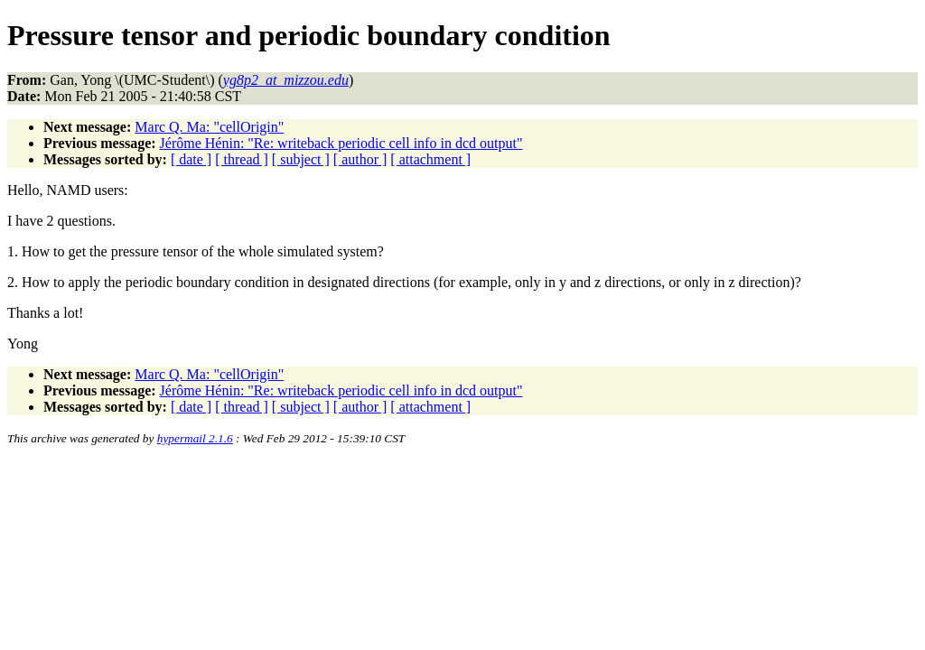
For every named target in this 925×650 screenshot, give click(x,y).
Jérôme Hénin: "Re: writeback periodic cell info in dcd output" (341, 143)
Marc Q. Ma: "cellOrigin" (209, 127)
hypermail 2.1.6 (195, 438)
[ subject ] (301, 159)
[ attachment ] (430, 159)
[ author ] (360, 159)
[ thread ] (241, 159)
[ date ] (191, 159)
